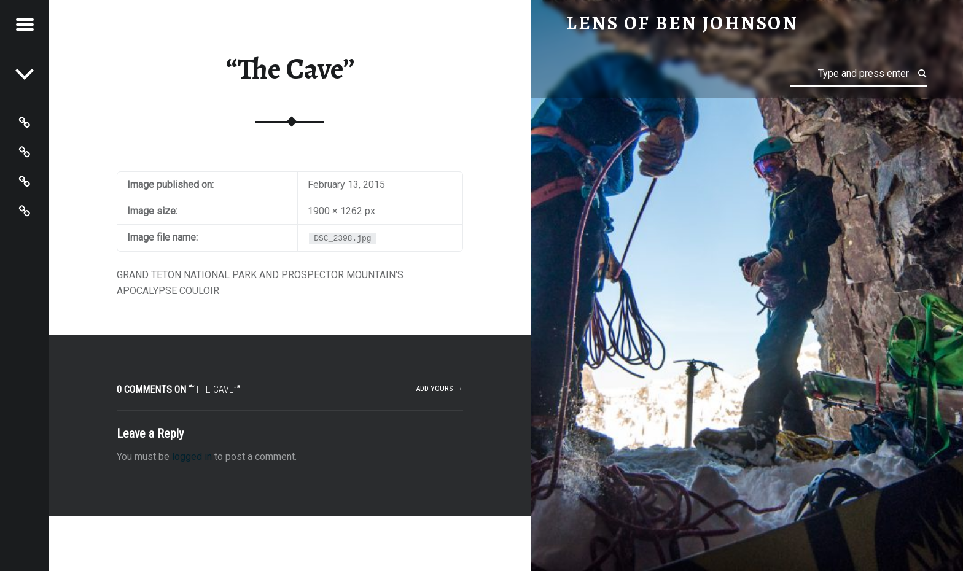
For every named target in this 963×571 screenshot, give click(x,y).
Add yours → (439, 388)
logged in (192, 456)
